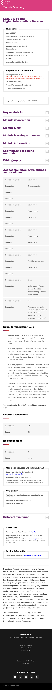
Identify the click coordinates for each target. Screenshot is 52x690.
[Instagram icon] (37, 677)
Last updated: (11, 62)
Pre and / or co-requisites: (16, 85)
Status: (9, 49)
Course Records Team (34, 637)
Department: (11, 36)
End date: (10, 55)
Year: (8, 33)
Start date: (10, 52)
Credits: (9, 59)
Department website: (14, 555)
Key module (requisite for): (16, 101)
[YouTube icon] (26, 677)
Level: (8, 46)
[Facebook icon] (15, 677)
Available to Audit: (13, 503)
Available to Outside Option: (17, 500)
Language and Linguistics (32, 555)
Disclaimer (26, 663)
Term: (8, 43)
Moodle (33, 532)
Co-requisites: (11, 82)
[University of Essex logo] (6, 2)
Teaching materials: (14, 532)
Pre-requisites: (12, 75)
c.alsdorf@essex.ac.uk (14, 474)
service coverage (31, 539)
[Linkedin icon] (31, 677)
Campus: (9, 39)
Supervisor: (10, 472)
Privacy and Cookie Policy (26, 661)
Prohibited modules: (14, 88)
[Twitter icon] (20, 677)
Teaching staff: (12, 477)
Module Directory (13, 7)
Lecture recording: (13, 535)
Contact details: (12, 480)
